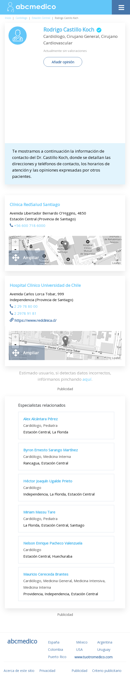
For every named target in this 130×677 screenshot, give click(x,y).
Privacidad (47, 670)
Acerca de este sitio (19, 670)
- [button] (15, 249)
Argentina (104, 642)
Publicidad (79, 670)
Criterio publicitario (107, 670)
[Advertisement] (69, 107)
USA (79, 649)
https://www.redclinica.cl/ (33, 320)
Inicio (8, 18)
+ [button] (15, 242)
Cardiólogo (21, 18)
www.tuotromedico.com (93, 657)
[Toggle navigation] (121, 6)
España (53, 642)
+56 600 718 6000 (27, 225)
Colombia (55, 649)
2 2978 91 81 (23, 313)
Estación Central (41, 18)
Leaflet (116, 263)
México (82, 642)
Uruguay (103, 649)
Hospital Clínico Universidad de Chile (45, 285)
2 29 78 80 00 (24, 306)
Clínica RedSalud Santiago (35, 204)
